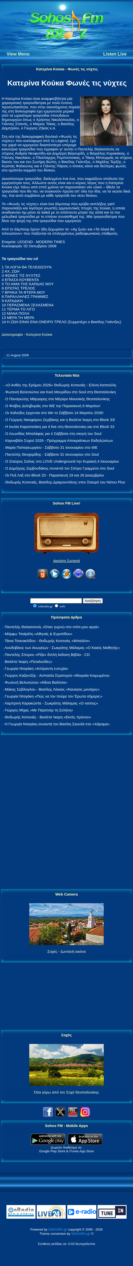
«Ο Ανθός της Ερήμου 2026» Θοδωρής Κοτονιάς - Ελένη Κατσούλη (60, 385)
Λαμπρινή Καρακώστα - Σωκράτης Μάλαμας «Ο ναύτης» (51, 703)
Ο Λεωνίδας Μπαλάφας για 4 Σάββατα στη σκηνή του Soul (53, 433)
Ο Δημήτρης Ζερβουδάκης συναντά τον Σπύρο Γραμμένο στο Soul (59, 468)
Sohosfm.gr (57, 1229)
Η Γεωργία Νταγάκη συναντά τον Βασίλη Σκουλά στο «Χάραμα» (57, 724)
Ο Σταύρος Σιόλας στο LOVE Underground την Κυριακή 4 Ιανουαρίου (62, 461)
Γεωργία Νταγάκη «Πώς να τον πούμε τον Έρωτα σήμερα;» (53, 696)
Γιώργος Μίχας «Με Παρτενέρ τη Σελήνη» (39, 710)
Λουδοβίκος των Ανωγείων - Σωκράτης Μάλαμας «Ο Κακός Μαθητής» (62, 648)
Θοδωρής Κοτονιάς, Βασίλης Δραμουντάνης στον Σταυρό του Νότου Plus (65, 482)
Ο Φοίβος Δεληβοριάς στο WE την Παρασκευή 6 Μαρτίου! (52, 406)
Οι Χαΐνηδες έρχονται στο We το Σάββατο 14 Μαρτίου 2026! (54, 413)
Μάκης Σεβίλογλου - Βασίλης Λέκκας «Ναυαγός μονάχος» (52, 689)
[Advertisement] (66, 812)
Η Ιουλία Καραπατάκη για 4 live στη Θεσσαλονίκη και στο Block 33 (59, 426)
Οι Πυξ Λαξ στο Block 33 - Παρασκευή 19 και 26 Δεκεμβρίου (54, 475)
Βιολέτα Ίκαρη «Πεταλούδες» (28, 661)
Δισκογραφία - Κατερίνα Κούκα (27, 334)
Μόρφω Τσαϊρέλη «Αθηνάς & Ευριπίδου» (38, 634)
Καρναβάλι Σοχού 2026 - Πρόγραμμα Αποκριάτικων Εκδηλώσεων (59, 440)
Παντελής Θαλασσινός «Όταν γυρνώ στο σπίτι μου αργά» (52, 627)
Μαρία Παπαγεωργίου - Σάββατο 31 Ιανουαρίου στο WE (51, 447)
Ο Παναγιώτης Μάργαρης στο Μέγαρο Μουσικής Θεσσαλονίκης (57, 399)
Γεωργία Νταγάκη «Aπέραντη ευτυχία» (36, 668)
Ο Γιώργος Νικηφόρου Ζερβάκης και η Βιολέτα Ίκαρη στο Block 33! (60, 420)
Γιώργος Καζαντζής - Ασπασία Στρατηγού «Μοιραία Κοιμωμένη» (57, 675)
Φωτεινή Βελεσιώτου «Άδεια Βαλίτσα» (36, 682)
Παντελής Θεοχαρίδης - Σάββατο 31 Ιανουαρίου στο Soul (52, 454)
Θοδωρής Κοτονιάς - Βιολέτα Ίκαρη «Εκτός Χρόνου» (48, 717)
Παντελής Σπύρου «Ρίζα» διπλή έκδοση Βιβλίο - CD (47, 654)
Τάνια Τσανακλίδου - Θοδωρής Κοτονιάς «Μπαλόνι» (47, 641)
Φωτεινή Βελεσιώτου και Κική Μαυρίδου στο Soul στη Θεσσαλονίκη (60, 392)
